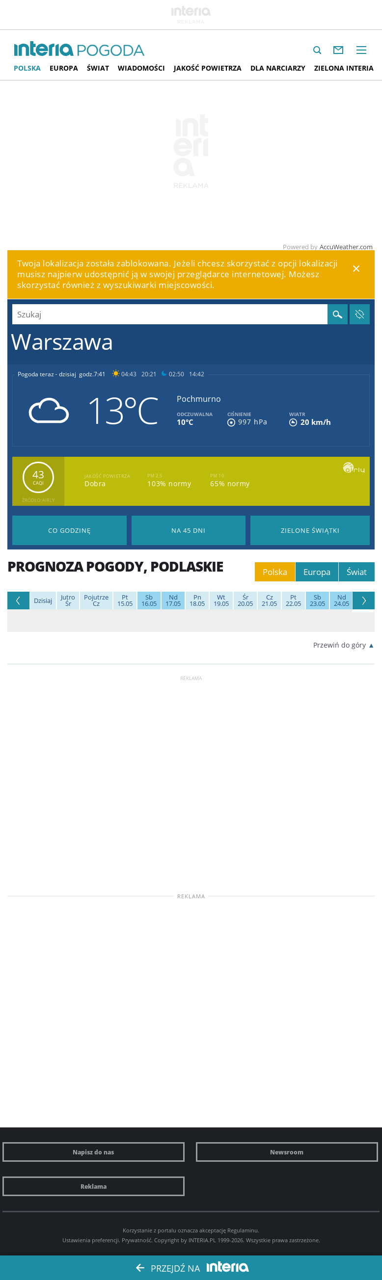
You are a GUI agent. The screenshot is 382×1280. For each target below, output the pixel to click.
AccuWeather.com (346, 246)
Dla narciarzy (277, 68)
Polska (27, 68)
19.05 (221, 600)
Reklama (94, 1186)
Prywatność (136, 1240)
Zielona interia (344, 68)
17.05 (173, 600)
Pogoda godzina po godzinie (69, 530)
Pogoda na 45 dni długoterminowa (189, 530)
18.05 (197, 600)
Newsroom (286, 1152)
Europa (64, 68)
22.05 (293, 600)
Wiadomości (141, 68)
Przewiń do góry (339, 645)
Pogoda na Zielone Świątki (310, 530)
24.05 (341, 600)
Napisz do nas (93, 1152)
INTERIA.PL (202, 1240)
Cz (96, 600)
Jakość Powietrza (208, 68)
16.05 (149, 600)
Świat (98, 68)
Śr (68, 600)
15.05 (125, 600)
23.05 (317, 600)
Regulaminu (242, 1230)
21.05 (269, 600)
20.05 (245, 600)
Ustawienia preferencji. (91, 1240)
